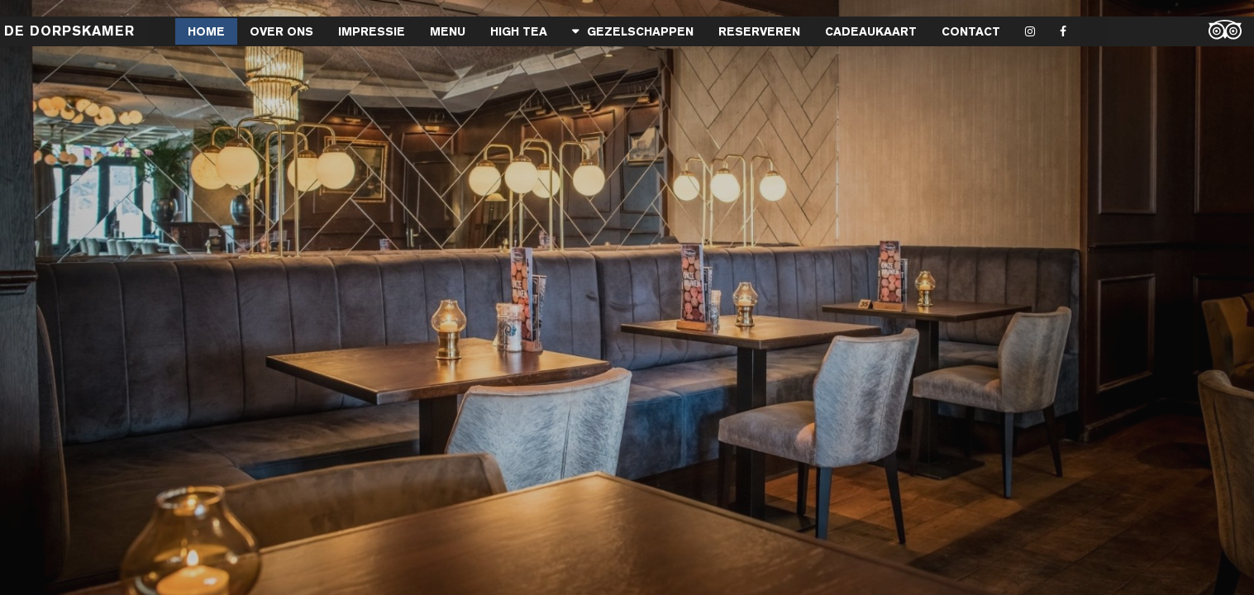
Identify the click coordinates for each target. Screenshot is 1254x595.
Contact (971, 31)
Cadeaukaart (871, 31)
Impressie (371, 31)
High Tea (518, 31)
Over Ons (281, 31)
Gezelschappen (640, 31)
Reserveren (759, 31)
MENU (447, 31)
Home (206, 31)
